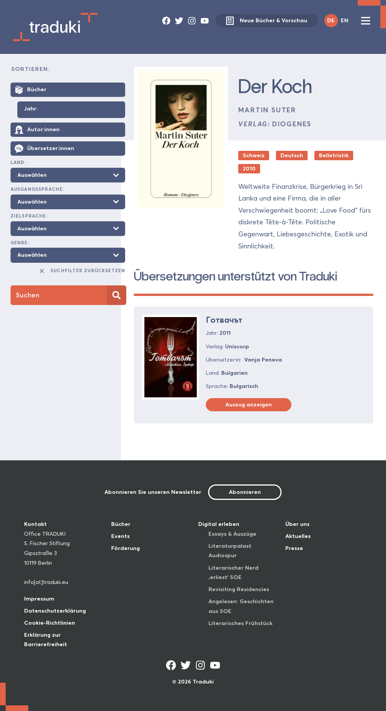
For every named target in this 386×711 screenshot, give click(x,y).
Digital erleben (218, 524)
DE (331, 20)
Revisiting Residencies (238, 589)
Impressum (39, 598)
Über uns (297, 524)
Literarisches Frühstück (240, 623)
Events (120, 536)
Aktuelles (298, 536)
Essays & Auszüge (232, 533)
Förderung (125, 548)
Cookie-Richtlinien (49, 622)
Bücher (120, 524)
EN (344, 20)
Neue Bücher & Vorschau (266, 20)
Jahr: (31, 109)
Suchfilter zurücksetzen (82, 271)
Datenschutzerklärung (55, 610)
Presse (294, 548)
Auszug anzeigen (248, 404)
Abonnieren (245, 492)
